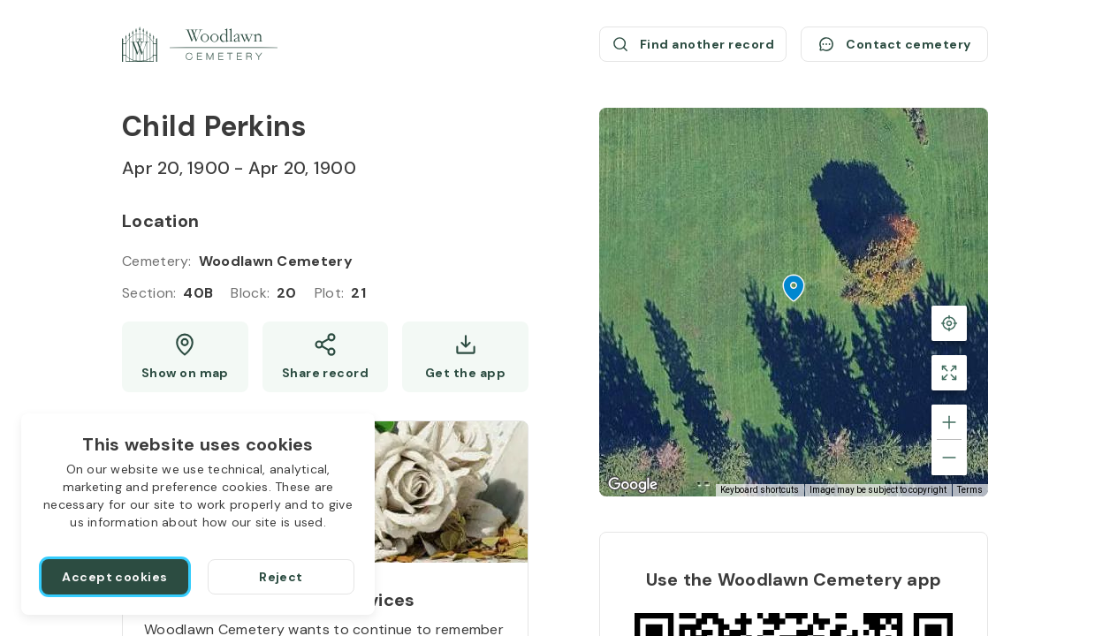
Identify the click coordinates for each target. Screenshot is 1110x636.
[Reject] (281, 576)
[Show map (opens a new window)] (185, 357)
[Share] (325, 357)
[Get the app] (465, 357)
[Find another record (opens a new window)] (693, 44)
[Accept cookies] (115, 576)
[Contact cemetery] (894, 44)
